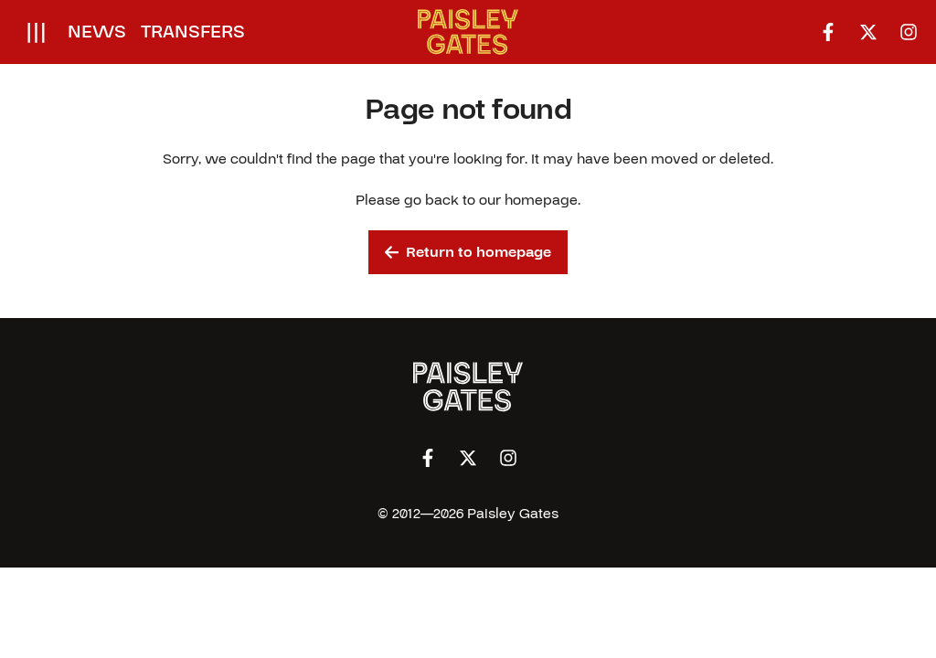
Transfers (193, 32)
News (97, 32)
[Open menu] (36, 32)
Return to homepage (468, 252)
